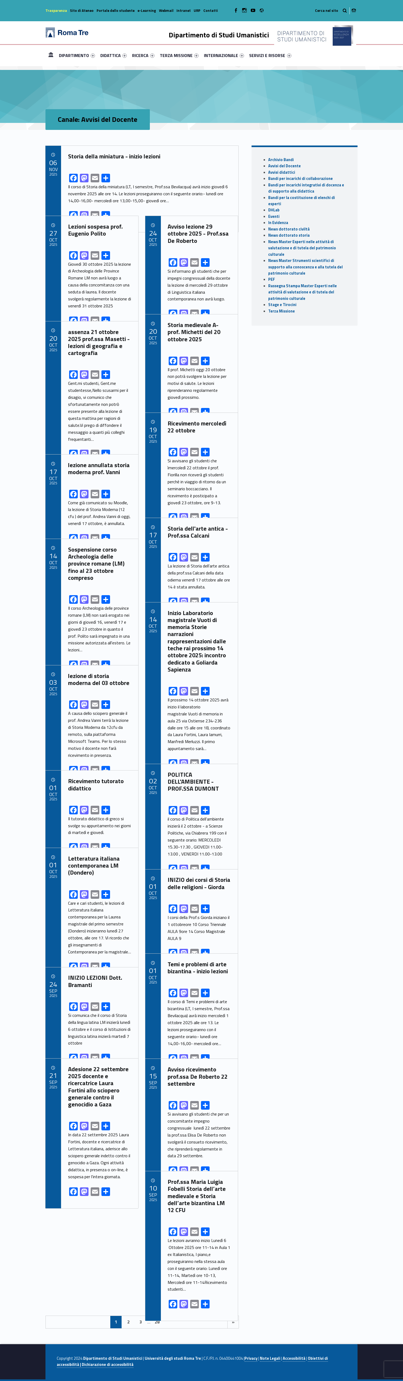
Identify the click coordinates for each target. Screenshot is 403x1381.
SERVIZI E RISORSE (270, 55)
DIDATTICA (113, 55)
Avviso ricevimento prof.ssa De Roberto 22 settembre (198, 1076)
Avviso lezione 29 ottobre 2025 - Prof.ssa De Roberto (198, 233)
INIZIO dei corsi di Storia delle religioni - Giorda (199, 883)
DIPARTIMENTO (77, 55)
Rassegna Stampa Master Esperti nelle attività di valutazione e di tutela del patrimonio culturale (302, 292)
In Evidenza (278, 223)
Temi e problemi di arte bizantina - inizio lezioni (198, 968)
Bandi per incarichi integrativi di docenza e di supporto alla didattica (306, 188)
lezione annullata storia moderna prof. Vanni (99, 468)
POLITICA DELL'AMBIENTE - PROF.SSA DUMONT (193, 781)
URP (197, 10)
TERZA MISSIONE (179, 55)
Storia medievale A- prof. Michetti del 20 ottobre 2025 (194, 332)
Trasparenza (56, 10)
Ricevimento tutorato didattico (96, 784)
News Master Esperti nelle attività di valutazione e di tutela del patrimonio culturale (302, 248)
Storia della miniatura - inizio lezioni (114, 156)
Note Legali (270, 1358)
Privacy (251, 1358)
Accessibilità (294, 1358)
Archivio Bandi (281, 160)
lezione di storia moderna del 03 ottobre (98, 679)
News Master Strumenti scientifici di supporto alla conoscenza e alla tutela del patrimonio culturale (305, 267)
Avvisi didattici (281, 172)
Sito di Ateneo (82, 10)
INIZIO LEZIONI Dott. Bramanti (95, 981)
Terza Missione (281, 311)
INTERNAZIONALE (224, 55)
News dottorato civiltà (289, 229)
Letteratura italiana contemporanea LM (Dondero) (94, 865)
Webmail (166, 10)
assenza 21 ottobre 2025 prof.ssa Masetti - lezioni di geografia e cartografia (99, 342)
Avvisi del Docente (284, 166)
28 (157, 1322)
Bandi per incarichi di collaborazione (300, 179)
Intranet (183, 10)
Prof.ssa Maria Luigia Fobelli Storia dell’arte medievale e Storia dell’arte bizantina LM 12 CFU (197, 1196)
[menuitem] (50, 55)
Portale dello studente (116, 10)
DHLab (274, 210)
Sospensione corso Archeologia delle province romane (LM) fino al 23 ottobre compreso (96, 563)
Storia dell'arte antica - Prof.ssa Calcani (198, 532)
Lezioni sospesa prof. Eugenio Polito (95, 230)
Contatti (210, 10)
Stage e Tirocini (282, 305)
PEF (271, 279)
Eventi (274, 216)
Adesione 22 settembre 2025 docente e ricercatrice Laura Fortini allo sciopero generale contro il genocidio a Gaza (98, 1086)
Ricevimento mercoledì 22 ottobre (197, 427)
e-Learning (146, 10)
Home (50, 55)
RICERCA (143, 55)
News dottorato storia (289, 235)
